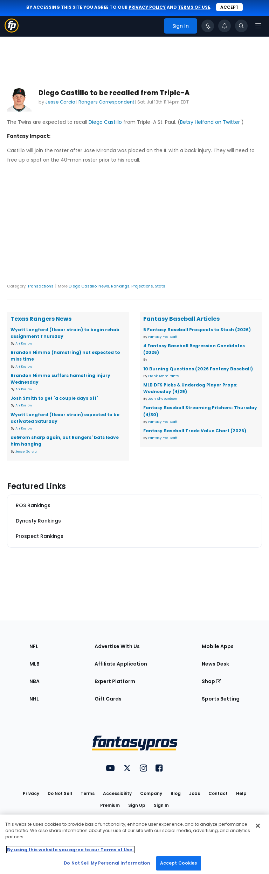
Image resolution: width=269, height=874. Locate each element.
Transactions (40, 286)
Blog (176, 793)
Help (241, 793)
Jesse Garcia (60, 102)
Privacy (31, 793)
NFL (33, 646)
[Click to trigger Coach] (207, 26)
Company (151, 793)
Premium (110, 805)
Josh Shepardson (162, 398)
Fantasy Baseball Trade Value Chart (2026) (194, 431)
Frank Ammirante (163, 376)
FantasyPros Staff (162, 336)
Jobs (194, 793)
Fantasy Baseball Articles (181, 319)
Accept (229, 7)
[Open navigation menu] (258, 26)
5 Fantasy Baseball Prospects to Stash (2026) (197, 330)
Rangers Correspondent (106, 102)
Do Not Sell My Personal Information (107, 863)
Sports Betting (221, 698)
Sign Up (136, 805)
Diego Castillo (105, 122)
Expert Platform (115, 681)
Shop (211, 681)
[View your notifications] (224, 26)
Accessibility (117, 793)
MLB (34, 663)
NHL (34, 698)
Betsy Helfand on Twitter (210, 122)
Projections (142, 286)
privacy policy (147, 7)
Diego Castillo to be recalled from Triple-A (114, 93)
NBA (34, 681)
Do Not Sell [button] (60, 793)
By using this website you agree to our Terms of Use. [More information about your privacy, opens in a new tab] (70, 850)
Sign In (161, 805)
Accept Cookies (178, 863)
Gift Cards (108, 698)
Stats (160, 286)
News (103, 286)
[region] (134, 844)
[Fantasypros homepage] (12, 30)
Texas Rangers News (41, 319)
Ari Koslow (23, 343)
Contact (218, 793)
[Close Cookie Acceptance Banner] (257, 825)
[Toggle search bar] (241, 26)
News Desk (215, 663)
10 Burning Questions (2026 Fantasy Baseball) (198, 369)
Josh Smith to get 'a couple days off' (54, 398)
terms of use (194, 7)
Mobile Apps (218, 646)
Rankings (120, 286)
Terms (88, 793)
